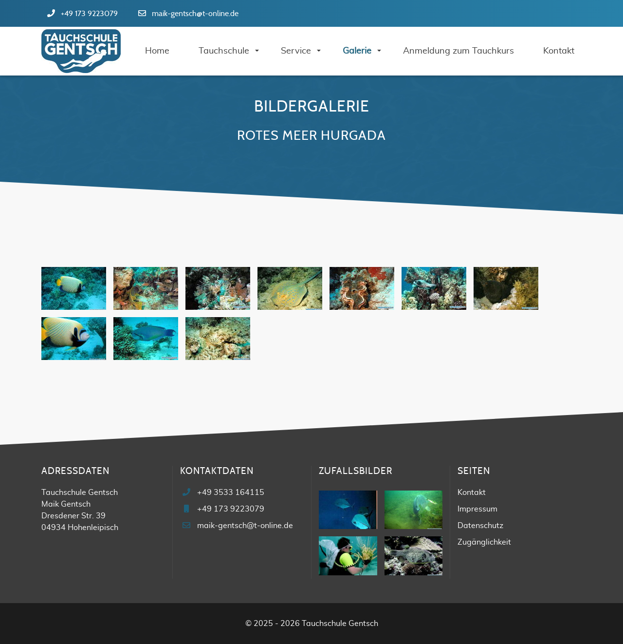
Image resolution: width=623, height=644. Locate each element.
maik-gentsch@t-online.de (195, 14)
